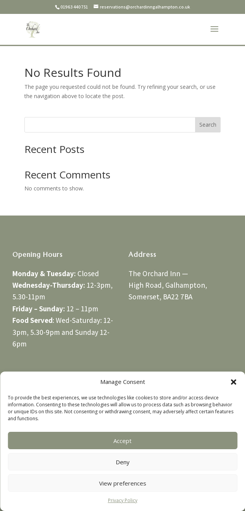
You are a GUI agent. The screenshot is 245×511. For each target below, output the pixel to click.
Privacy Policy (122, 500)
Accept (122, 441)
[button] (233, 382)
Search (207, 124)
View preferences (122, 483)
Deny (123, 462)
